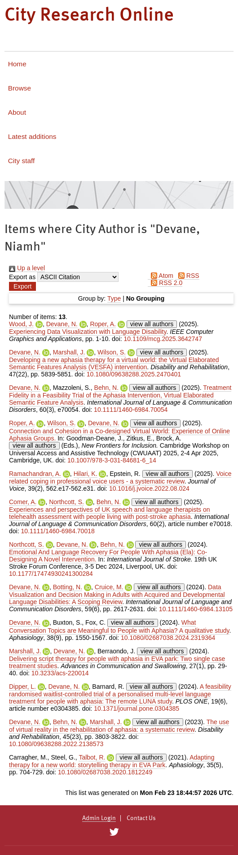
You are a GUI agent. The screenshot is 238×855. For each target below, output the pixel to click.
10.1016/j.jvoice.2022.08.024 (149, 488)
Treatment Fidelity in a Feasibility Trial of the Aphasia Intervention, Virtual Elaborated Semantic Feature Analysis (120, 395)
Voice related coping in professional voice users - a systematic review (120, 477)
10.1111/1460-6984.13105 (196, 609)
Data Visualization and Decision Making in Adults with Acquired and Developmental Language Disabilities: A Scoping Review (117, 594)
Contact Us (141, 818)
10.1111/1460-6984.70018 (57, 531)
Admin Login (99, 818)
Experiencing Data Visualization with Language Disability (87, 331)
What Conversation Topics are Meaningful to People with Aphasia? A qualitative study (119, 626)
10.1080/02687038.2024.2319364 (168, 637)
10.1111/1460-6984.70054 (130, 409)
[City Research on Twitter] (114, 832)
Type (114, 298)
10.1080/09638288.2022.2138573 (56, 743)
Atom (160, 275)
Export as (22, 277)
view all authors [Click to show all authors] (152, 324)
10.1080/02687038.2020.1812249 (105, 772)
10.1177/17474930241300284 (51, 573)
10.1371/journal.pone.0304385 (136, 708)
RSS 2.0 (165, 282)
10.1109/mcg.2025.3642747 (163, 338)
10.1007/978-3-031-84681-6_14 (111, 460)
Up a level (27, 268)
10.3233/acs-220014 (60, 673)
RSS (187, 275)
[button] (22, 286)
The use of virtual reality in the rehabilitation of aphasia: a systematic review (119, 725)
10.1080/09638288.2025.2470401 (134, 374)
